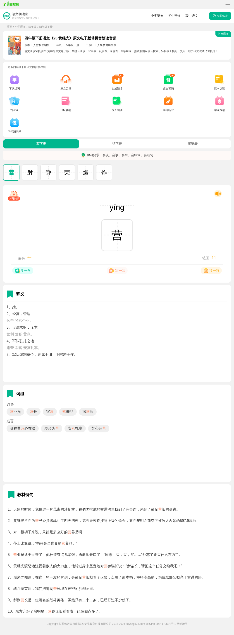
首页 (9, 26)
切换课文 (223, 33)
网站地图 (182, 623)
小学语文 (157, 15)
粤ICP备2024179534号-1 (161, 623)
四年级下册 (46, 26)
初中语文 (174, 15)
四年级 (32, 26)
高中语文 (191, 15)
